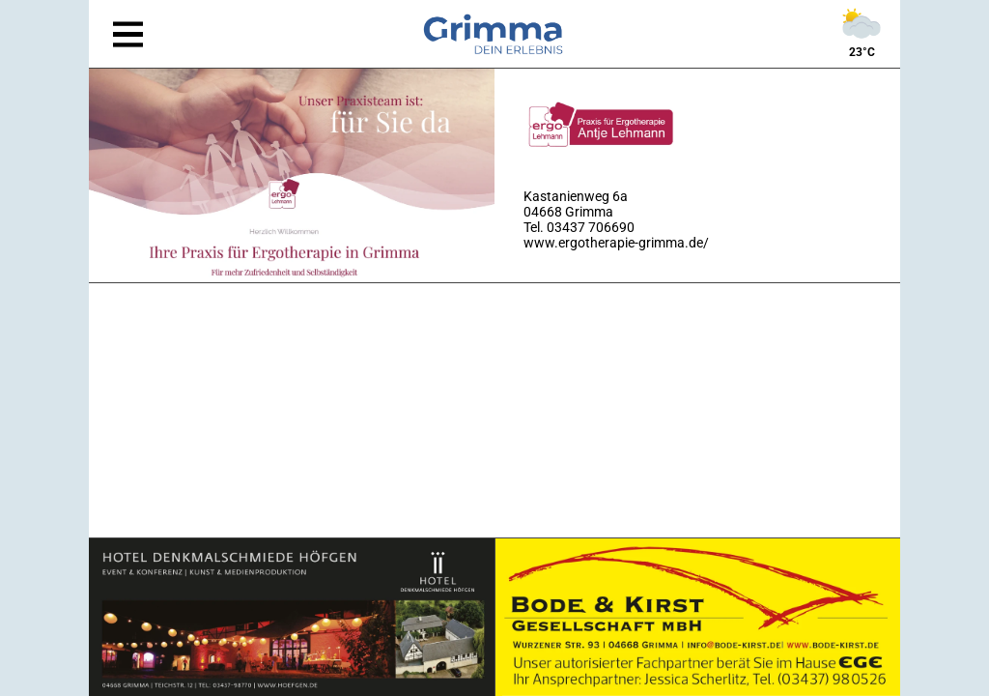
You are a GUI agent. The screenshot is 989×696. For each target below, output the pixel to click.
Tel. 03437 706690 (579, 227)
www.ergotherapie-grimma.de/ (616, 242)
